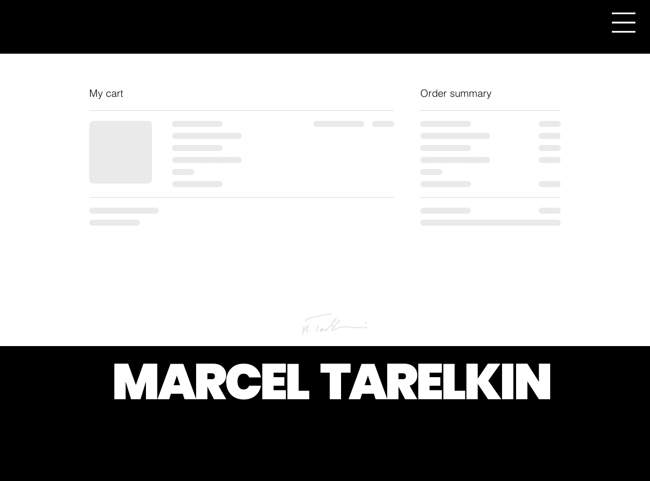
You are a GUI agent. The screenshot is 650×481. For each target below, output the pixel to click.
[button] (623, 23)
